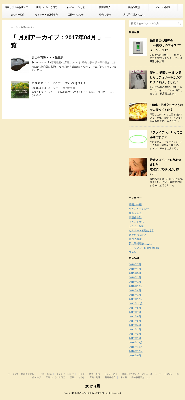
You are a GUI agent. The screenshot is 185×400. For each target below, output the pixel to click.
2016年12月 (136, 342)
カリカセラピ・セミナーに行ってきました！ (60, 83)
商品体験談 (134, 7)
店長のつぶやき (76, 14)
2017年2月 (135, 333)
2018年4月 (135, 290)
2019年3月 (135, 273)
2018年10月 (136, 286)
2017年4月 (135, 325)
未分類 (133, 252)
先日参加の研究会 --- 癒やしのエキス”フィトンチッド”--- (165, 45)
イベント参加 (136, 221)
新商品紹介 (105, 7)
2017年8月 (135, 307)
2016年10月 (136, 351)
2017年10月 (136, 303)
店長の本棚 (135, 204)
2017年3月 (135, 329)
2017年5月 (135, 320)
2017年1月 (135, 338)
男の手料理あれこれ (134, 14)
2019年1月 (135, 281)
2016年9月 (135, 355)
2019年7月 (135, 264)
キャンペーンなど (75, 7)
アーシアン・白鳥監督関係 (144, 247)
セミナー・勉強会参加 (46, 14)
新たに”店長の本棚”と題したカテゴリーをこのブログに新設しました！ (166, 77)
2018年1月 (135, 294)
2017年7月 (135, 312)
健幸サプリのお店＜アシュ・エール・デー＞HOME (17, 8)
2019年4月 (135, 268)
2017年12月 (136, 299)
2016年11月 (136, 346)
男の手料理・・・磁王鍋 (47, 57)
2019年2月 (135, 277)
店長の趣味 (105, 14)
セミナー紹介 (17, 14)
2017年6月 (135, 316)
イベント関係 (163, 7)
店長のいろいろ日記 (46, 7)
